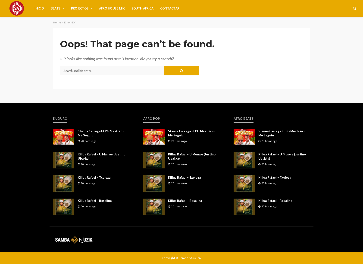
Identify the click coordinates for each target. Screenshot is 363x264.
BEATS (55, 8)
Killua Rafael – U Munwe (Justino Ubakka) (101, 156)
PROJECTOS (79, 8)
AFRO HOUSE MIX (112, 8)
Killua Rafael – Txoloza (94, 177)
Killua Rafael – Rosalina (95, 201)
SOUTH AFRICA (142, 8)
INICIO (39, 8)
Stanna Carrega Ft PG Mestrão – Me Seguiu (101, 133)
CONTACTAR (169, 8)
